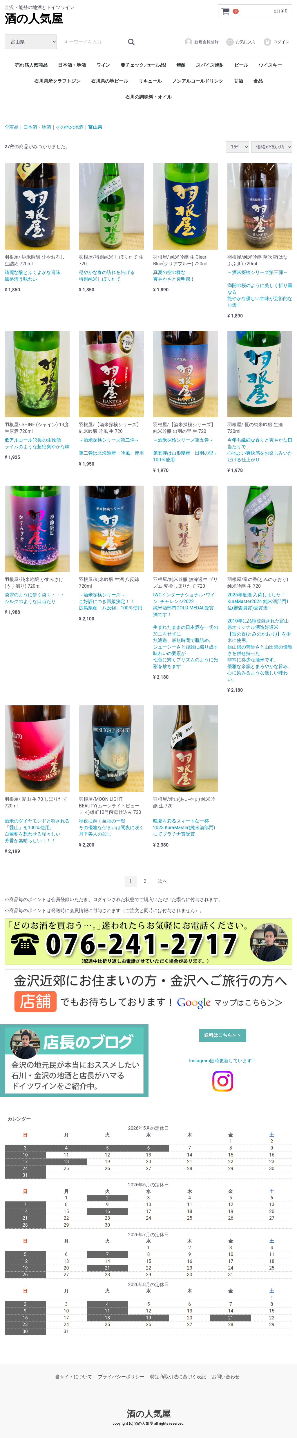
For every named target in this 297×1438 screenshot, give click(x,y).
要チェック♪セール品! (143, 65)
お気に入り (241, 42)
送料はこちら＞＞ (222, 1035)
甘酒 (238, 81)
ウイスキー (270, 65)
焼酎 (181, 65)
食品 (258, 81)
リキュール (150, 81)
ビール (241, 65)
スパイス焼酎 (210, 65)
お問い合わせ (226, 1376)
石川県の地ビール (109, 81)
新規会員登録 (201, 42)
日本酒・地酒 (72, 65)
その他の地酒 (70, 127)
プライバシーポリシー (121, 1376)
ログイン (276, 42)
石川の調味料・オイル (148, 97)
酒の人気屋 (34, 19)
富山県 (95, 127)
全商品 (12, 127)
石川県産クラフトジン (57, 81)
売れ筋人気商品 (31, 65)
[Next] (162, 881)
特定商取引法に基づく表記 (178, 1376)
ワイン (103, 65)
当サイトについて (73, 1376)
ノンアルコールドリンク (197, 81)
